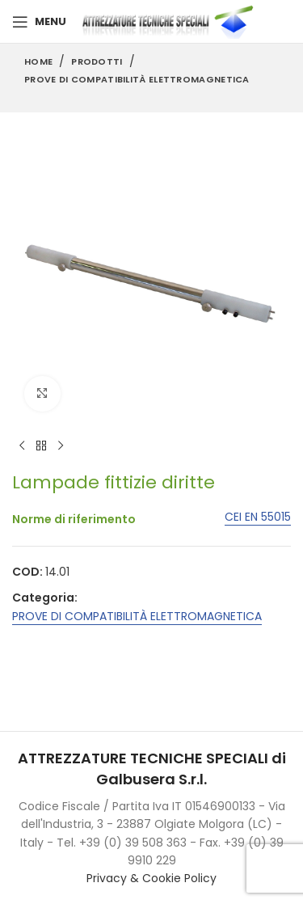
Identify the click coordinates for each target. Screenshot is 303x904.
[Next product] (60, 446)
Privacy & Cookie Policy (151, 878)
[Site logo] (171, 21)
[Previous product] (22, 446)
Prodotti (96, 61)
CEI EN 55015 (258, 518)
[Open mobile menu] (39, 22)
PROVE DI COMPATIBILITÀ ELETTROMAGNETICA (137, 79)
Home (38, 61)
